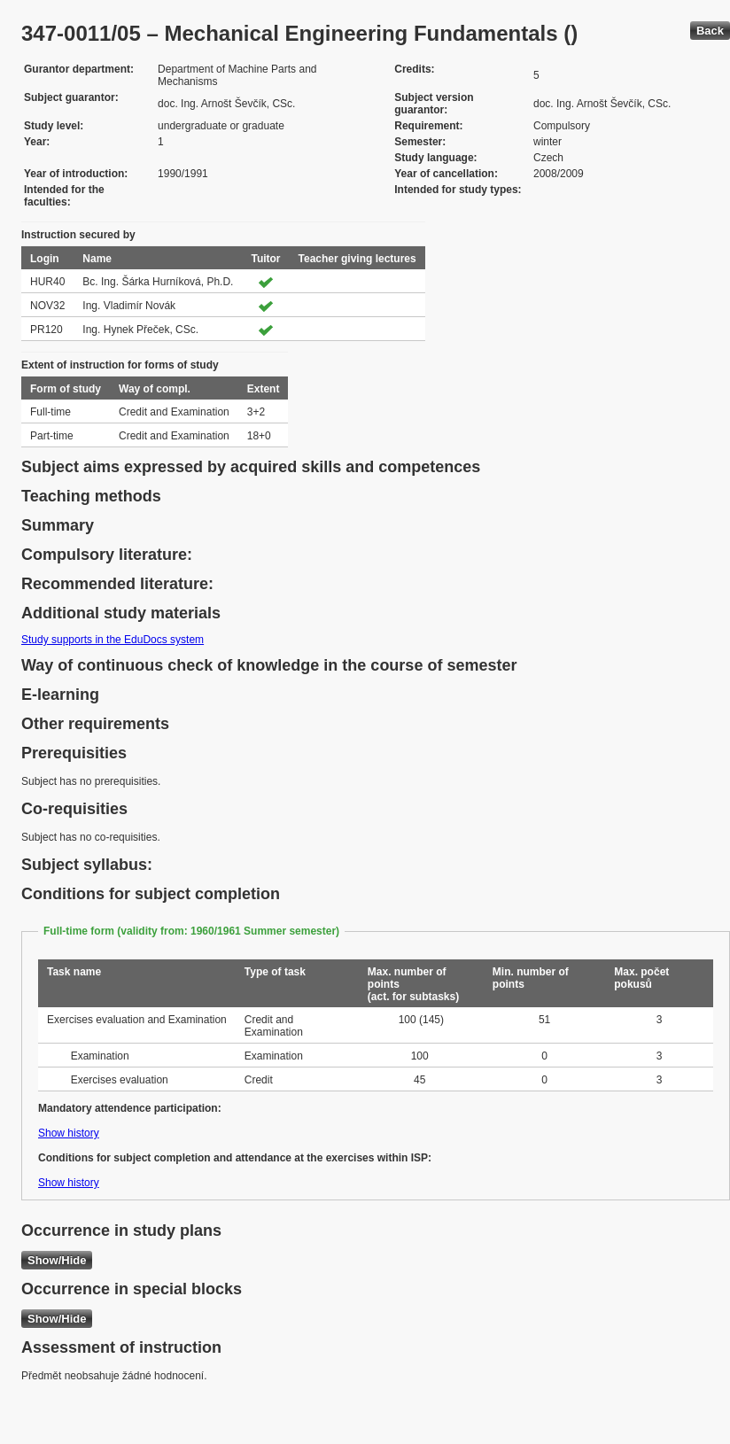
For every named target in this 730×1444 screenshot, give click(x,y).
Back (710, 30)
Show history (68, 1133)
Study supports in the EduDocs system (112, 639)
